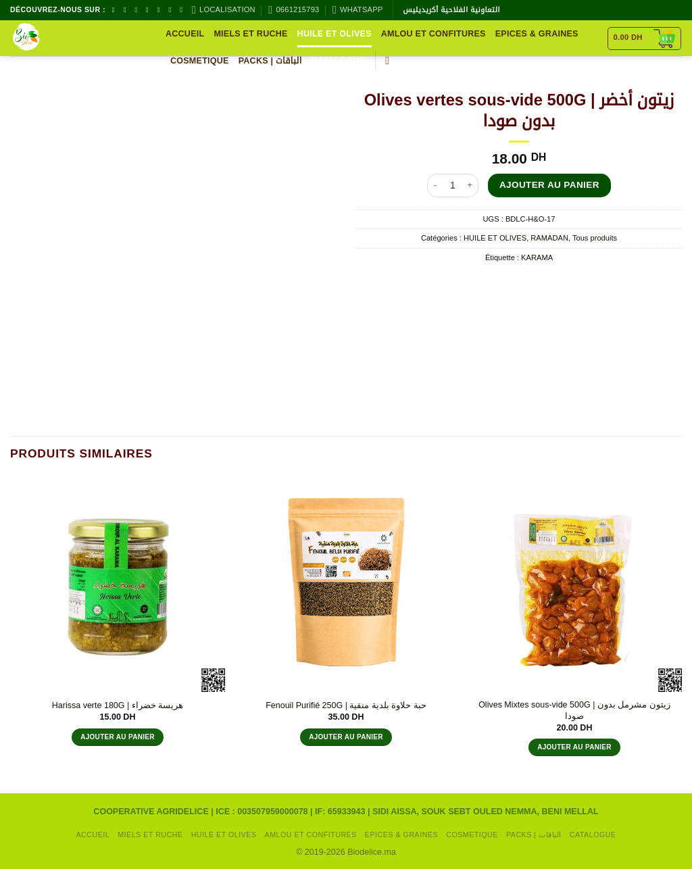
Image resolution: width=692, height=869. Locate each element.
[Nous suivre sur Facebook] (115, 10)
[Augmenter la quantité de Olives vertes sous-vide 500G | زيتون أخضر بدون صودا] (470, 185)
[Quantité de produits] (452, 185)
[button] (390, 60)
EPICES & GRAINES (536, 34)
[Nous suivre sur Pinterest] (171, 10)
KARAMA (537, 257)
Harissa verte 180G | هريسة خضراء (118, 705)
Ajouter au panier (549, 185)
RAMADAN (549, 238)
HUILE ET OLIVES (334, 34)
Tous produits (594, 238)
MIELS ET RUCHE (250, 34)
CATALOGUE (339, 61)
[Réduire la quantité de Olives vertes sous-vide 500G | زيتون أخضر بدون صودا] (435, 185)
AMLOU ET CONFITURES (433, 34)
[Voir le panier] (644, 38)
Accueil (185, 34)
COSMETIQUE (199, 61)
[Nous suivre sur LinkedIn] (183, 10)
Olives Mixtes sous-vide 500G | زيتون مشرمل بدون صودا (574, 710)
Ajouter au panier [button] (117, 737)
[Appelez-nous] (160, 10)
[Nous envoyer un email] (149, 10)
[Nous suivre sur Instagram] (127, 10)
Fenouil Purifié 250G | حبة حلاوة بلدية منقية (346, 705)
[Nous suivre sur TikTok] (137, 10)
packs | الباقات (270, 61)
